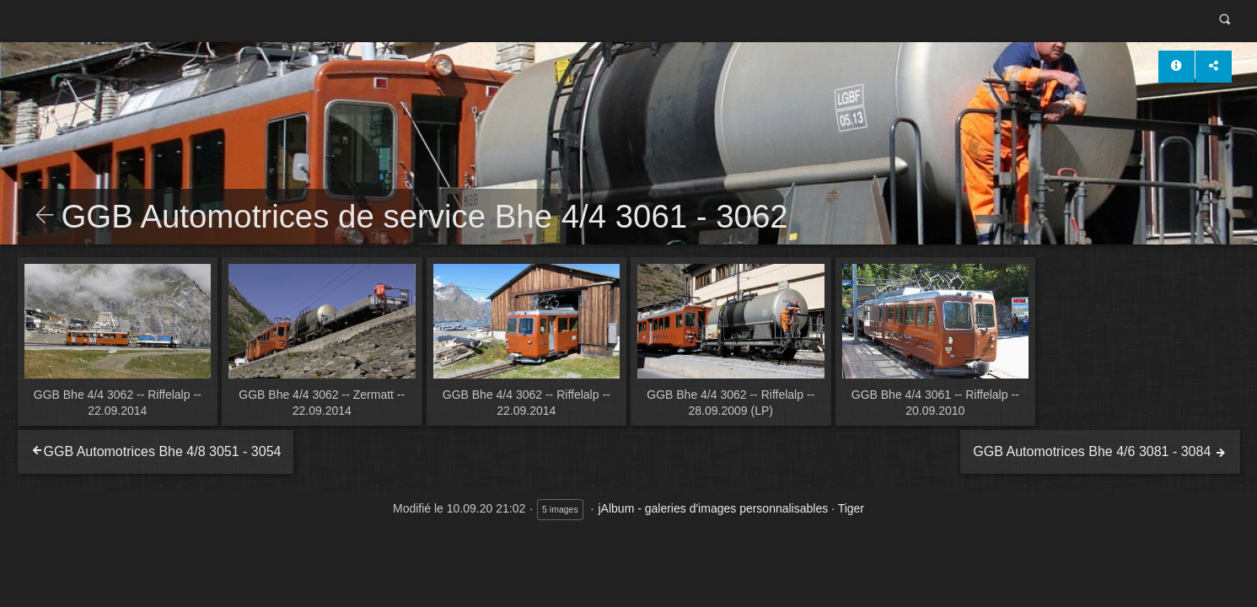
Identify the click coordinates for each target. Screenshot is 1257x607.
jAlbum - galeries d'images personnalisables (714, 508)
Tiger (851, 508)
